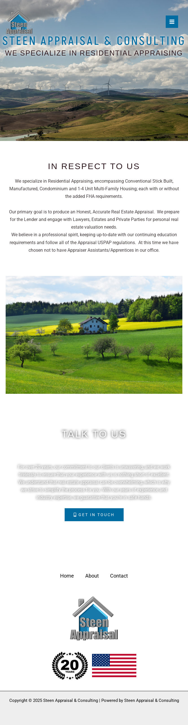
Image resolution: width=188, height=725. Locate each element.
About (92, 576)
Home (67, 576)
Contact (119, 576)
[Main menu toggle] (172, 22)
